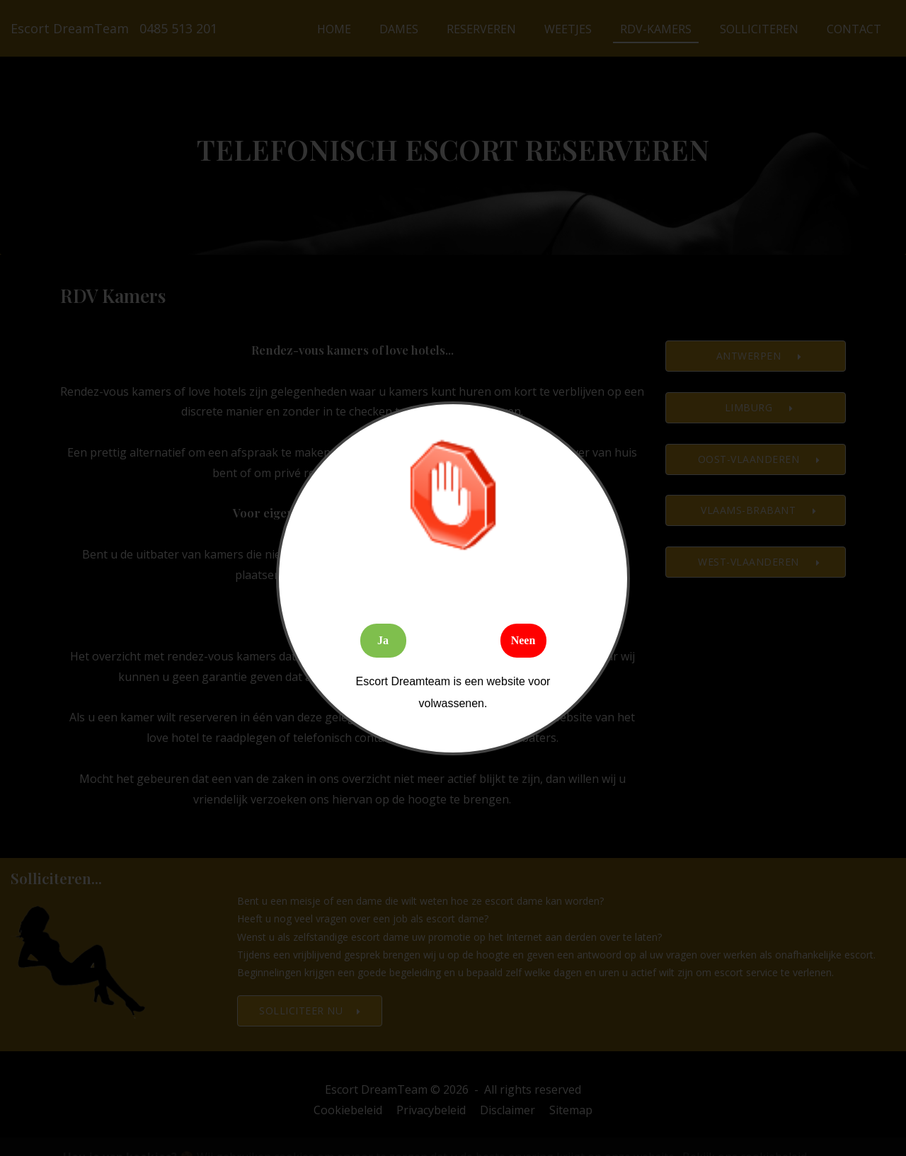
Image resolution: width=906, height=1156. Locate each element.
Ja (383, 640)
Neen (523, 640)
